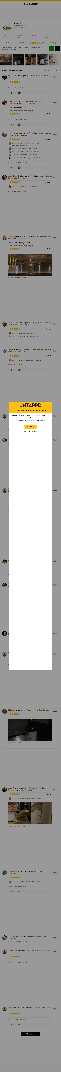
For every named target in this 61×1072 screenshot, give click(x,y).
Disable (30, 426)
